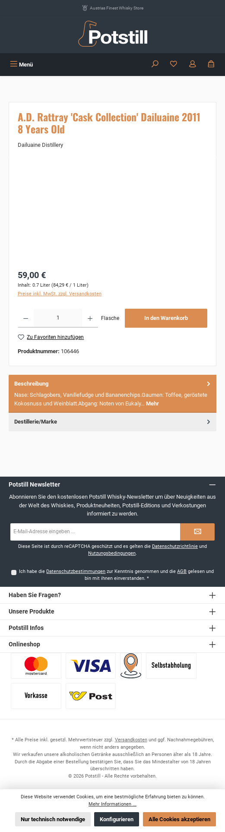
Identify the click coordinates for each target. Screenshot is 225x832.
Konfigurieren (116, 819)
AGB (182, 571)
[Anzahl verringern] (26, 318)
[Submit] (197, 532)
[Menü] (21, 64)
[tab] (112, 394)
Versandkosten (131, 740)
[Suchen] (155, 64)
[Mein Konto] (192, 64)
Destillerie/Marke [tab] (113, 421)
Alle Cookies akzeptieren (179, 819)
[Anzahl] (57, 318)
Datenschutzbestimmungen (75, 571)
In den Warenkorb (166, 318)
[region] (112, 214)
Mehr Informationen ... (112, 804)
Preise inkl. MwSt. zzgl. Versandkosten (59, 294)
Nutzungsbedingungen (112, 553)
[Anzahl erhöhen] (90, 318)
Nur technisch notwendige (53, 819)
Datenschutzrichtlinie (175, 546)
